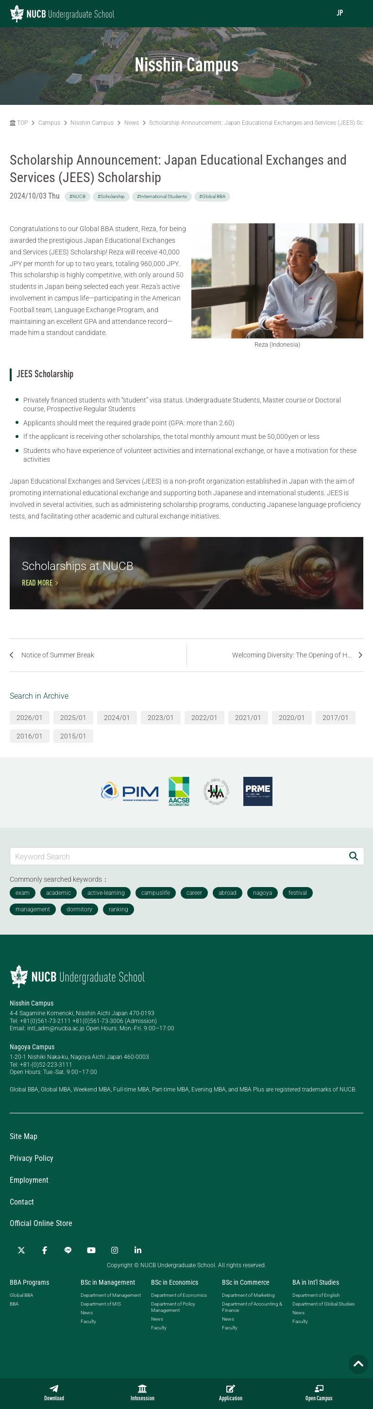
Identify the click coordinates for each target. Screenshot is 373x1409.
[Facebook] (44, 1264)
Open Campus (319, 1393)
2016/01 (30, 750)
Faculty (88, 1335)
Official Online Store (41, 1237)
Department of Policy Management (173, 1321)
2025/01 (73, 732)
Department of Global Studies (323, 1318)
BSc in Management (108, 1297)
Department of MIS (101, 1318)
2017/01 (335, 732)
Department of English (315, 1309)
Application (230, 1393)
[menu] (356, 13)
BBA (14, 1318)
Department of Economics (179, 1309)
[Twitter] (21, 1264)
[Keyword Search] (176, 870)
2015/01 (73, 750)
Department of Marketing (248, 1309)
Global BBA (21, 1309)
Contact (22, 1216)
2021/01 (248, 732)
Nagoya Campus (32, 1061)
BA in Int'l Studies (315, 1297)
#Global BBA (212, 196)
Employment (29, 1194)
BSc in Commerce (246, 1297)
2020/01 (292, 732)
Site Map (23, 1151)
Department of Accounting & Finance (252, 1321)
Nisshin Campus (92, 122)
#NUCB (77, 196)
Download (54, 1393)
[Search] (353, 870)
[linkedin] (138, 1264)
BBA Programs (29, 1297)
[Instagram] (114, 1264)
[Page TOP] (358, 1364)
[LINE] (68, 1264)
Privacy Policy (31, 1172)
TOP (19, 122)
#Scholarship (111, 196)
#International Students (162, 196)
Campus (49, 122)
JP (340, 13)
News (131, 122)
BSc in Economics (174, 1297)
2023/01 (161, 732)
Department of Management (111, 1309)
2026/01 (30, 732)
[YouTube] (91, 1264)
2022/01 (204, 732)
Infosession (142, 1393)
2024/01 (117, 732)
